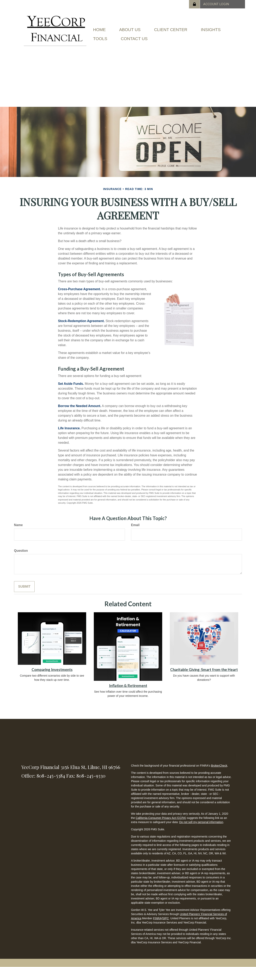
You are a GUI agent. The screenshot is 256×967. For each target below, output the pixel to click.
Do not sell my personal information (201, 822)
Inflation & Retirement (128, 685)
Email (135, 525)
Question (21, 550)
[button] (130, 32)
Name (18, 525)
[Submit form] (24, 586)
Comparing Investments (52, 669)
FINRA (157, 918)
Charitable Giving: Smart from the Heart (204, 669)
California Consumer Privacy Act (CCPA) (161, 817)
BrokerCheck (219, 765)
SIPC (165, 918)
